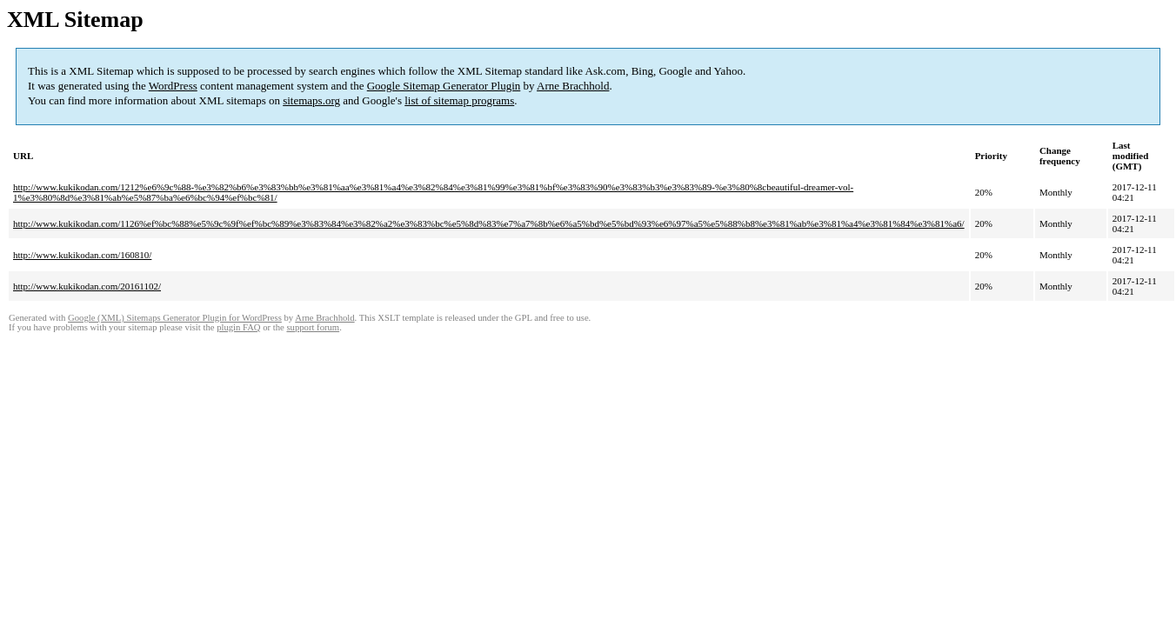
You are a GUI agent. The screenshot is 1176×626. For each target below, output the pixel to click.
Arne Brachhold (573, 85)
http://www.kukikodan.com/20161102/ (87, 286)
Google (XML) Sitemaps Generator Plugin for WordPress (175, 318)
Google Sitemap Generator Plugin (444, 85)
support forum (312, 327)
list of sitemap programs (459, 100)
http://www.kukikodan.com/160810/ (82, 255)
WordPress (173, 85)
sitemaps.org (311, 100)
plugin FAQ (238, 327)
